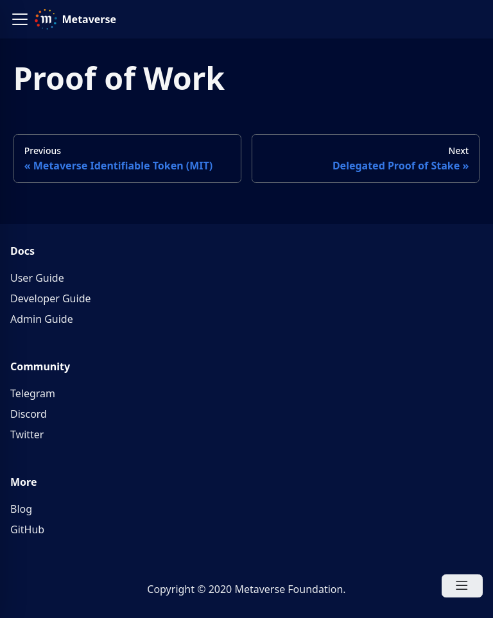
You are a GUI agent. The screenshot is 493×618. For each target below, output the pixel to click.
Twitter (27, 434)
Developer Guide (50, 298)
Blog (21, 509)
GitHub (27, 529)
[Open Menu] (462, 585)
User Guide (37, 278)
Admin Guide (41, 319)
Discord (28, 414)
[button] (20, 19)
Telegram (32, 393)
